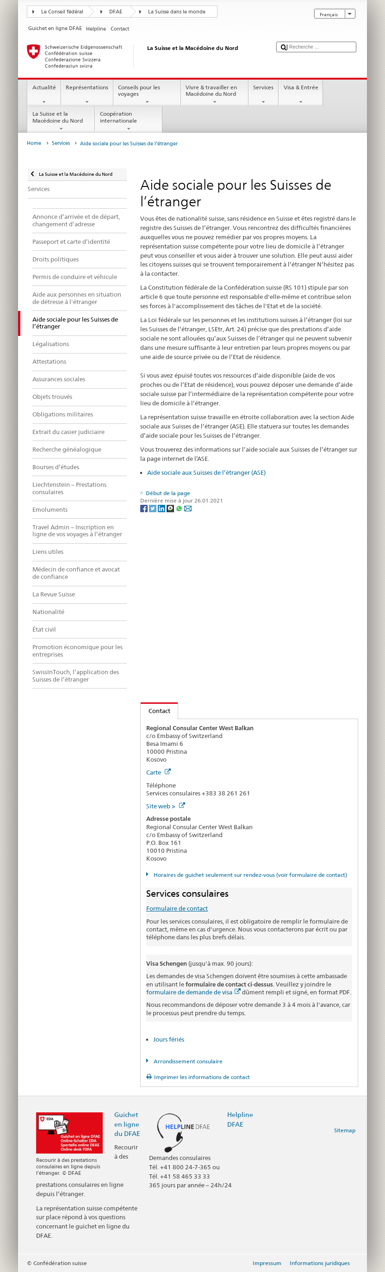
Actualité (44, 95)
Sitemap (344, 1130)
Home (34, 143)
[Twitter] (153, 507)
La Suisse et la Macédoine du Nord (61, 121)
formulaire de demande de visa (193, 992)
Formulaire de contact (177, 908)
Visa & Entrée (301, 95)
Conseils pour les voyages (147, 95)
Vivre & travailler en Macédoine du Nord (214, 95)
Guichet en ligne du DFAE (127, 1124)
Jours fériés (168, 1039)
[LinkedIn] (162, 507)
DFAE (115, 12)
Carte (158, 772)
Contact (155, 710)
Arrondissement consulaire (187, 1061)
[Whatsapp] (179, 507)
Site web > (165, 806)
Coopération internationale (128, 121)
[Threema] (171, 507)
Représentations (87, 95)
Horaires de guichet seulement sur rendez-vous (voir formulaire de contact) (249, 874)
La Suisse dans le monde (176, 12)
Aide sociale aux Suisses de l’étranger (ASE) (206, 472)
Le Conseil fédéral (62, 12)
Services (263, 95)
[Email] (188, 507)
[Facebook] (144, 507)
